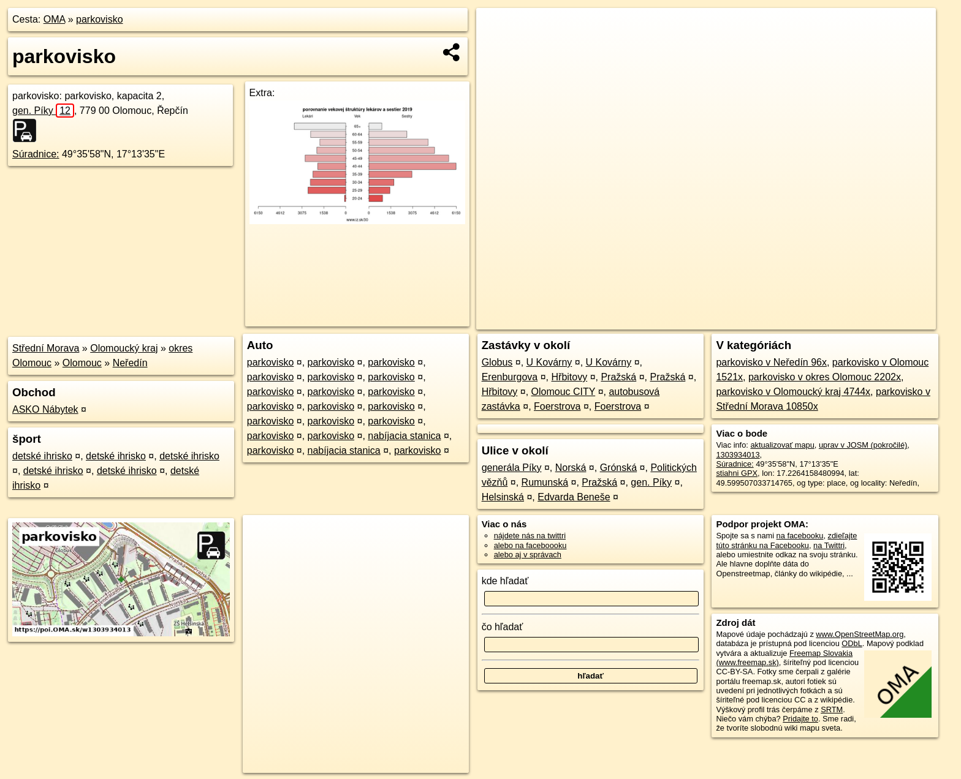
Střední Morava (45, 348)
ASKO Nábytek (45, 409)
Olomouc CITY (563, 391)
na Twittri (829, 545)
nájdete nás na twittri (530, 535)
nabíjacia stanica (404, 436)
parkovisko (99, 19)
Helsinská (503, 497)
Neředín (130, 363)
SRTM (832, 709)
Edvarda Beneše (573, 497)
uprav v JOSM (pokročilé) (863, 445)
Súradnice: (35, 154)
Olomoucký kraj (124, 348)
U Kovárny (549, 362)
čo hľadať (502, 627)
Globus (497, 362)
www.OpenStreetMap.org (859, 634)
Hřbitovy (570, 377)
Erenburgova (510, 377)
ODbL (851, 643)
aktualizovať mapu (782, 445)
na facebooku (800, 535)
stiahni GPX (737, 473)
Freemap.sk (786, 320)
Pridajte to (800, 718)
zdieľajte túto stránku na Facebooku (786, 540)
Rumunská (545, 482)
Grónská (618, 467)
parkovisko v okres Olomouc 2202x (824, 377)
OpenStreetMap (723, 320)
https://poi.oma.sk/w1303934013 (879, 320)
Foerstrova (557, 406)
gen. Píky (43, 110)
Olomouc (82, 363)
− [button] (497, 48)
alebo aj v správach (527, 554)
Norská (571, 467)
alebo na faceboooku (530, 545)
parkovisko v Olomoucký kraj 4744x (793, 391)
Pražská (618, 377)
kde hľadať (505, 581)
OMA (55, 19)
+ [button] (497, 29)
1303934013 (737, 454)
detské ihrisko (42, 456)
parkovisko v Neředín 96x (771, 362)
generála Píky (512, 467)
